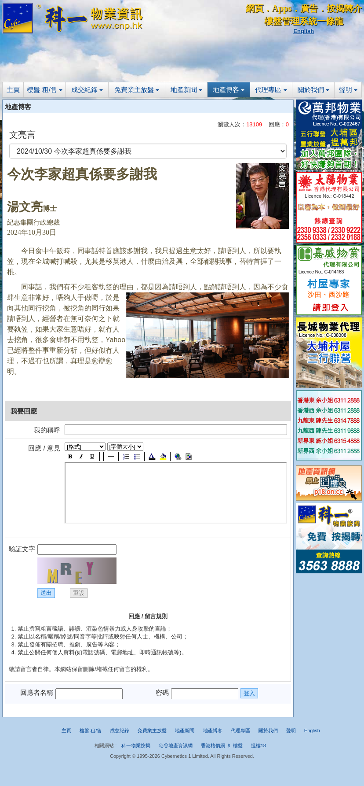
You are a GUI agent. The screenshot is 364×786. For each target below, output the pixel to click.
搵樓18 (258, 745)
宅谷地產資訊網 (176, 745)
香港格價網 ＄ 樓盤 (221, 745)
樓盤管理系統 (290, 21)
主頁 (13, 89)
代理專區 (271, 89)
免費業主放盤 (136, 89)
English (303, 31)
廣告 (309, 8)
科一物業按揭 (135, 745)
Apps (281, 8)
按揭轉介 (344, 8)
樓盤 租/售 (44, 89)
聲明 (348, 89)
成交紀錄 (87, 89)
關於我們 (313, 89)
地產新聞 (186, 89)
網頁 (254, 8)
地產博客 (228, 89)
